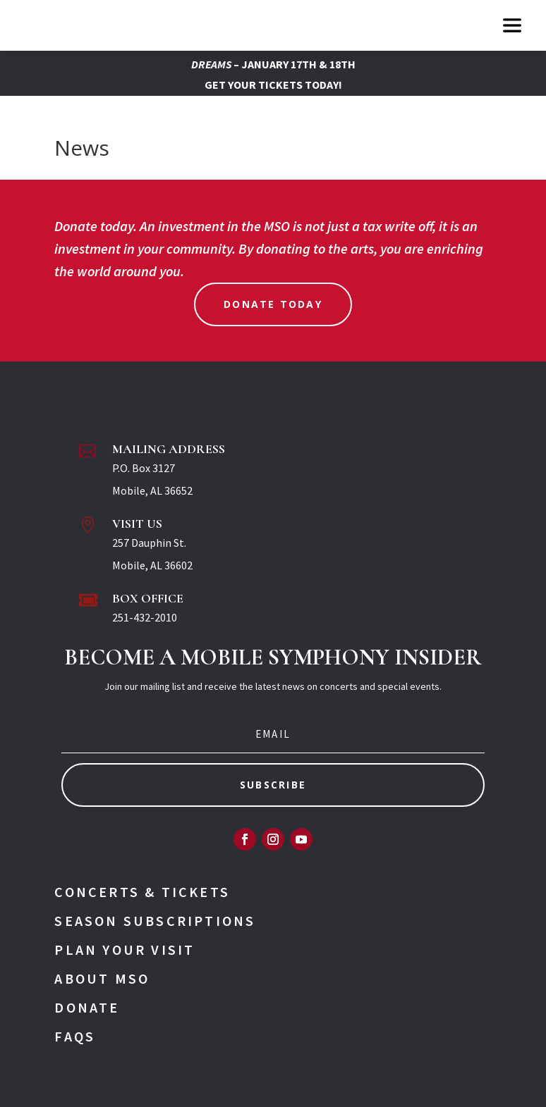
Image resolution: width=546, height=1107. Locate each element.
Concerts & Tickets (142, 892)
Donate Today (273, 304)
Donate (86, 1007)
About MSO (102, 978)
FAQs (74, 1036)
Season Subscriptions (154, 920)
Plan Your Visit (124, 949)
